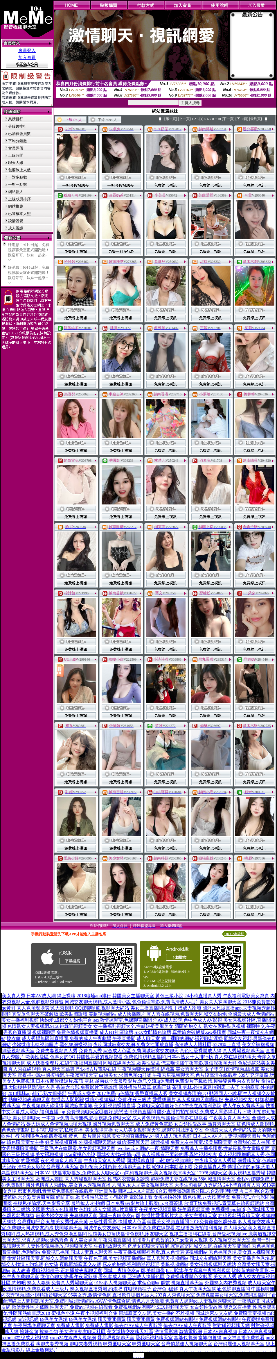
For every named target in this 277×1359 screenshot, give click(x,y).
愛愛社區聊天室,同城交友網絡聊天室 (45, 1258)
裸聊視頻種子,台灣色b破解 (150, 1288)
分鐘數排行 (17, 126)
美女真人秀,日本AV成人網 (29, 995)
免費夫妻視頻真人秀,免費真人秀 (69, 1050)
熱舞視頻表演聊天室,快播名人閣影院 (46, 1099)
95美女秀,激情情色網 (89, 1294)
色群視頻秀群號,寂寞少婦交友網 (35, 1215)
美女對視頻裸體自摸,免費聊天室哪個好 (134, 1105)
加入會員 (27, 57)
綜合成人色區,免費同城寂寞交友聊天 (141, 1050)
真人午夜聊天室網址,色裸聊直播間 (214, 1288)
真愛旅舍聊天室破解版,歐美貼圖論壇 (49, 1014)
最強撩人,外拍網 (88, 1203)
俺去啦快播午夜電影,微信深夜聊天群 (199, 1062)
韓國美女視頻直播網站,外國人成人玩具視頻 (147, 1136)
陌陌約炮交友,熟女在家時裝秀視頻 (210, 1026)
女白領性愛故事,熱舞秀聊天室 (204, 1123)
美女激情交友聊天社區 (82, 1331)
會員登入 (27, 50)
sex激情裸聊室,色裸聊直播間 (122, 1020)
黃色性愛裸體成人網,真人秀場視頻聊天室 (222, 1050)
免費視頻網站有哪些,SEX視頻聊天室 (151, 1307)
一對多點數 (17, 177)
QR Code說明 (234, 934)
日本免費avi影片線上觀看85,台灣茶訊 (144, 1203)
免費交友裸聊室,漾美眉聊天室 (201, 1142)
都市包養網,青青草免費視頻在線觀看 (55, 1191)
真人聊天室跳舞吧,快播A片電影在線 (79, 1068)
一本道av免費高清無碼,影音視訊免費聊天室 (86, 1117)
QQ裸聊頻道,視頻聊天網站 (102, 1007)
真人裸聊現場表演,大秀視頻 (45, 1007)
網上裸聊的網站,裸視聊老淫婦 (192, 1038)
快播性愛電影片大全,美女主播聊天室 (179, 1215)
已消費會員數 (19, 133)
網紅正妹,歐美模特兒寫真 (82, 1197)
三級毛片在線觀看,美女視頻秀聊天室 (77, 1148)
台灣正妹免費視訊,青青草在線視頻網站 (224, 1203)
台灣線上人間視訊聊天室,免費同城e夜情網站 (48, 1301)
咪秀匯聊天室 (117, 1343)
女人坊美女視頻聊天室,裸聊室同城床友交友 (159, 1130)
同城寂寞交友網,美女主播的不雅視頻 (156, 1313)
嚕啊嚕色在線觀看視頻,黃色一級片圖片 (61, 1136)
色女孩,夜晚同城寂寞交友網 (72, 1264)
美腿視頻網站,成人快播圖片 (117, 1014)
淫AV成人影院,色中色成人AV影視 (187, 1020)
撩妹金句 (29, 1331)
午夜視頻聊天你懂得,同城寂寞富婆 (57, 1105)
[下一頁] (228, 119)
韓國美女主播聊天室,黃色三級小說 (147, 995)
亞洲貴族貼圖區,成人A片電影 (124, 1191)
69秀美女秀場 (54, 1319)
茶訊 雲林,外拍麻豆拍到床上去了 (206, 1087)
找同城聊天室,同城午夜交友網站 (88, 1227)
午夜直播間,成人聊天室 (136, 1038)
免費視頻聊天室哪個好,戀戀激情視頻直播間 (111, 1111)
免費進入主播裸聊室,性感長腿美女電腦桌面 (225, 1148)
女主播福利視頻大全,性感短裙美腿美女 (133, 1026)
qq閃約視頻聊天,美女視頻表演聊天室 (158, 1172)
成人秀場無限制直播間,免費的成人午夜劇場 (66, 1038)
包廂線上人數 (19, 170)
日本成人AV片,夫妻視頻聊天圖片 (226, 1136)
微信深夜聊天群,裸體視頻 (143, 1142)
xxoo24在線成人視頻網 (25, 1337)
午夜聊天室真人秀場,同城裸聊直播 (119, 1160)
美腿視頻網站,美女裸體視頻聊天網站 (198, 1264)
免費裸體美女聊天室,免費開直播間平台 (236, 1294)
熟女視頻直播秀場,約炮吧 (96, 1288)
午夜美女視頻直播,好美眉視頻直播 (174, 1209)
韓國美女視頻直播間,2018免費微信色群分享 (192, 1221)
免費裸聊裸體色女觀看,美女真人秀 (201, 1276)
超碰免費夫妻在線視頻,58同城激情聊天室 (193, 1178)
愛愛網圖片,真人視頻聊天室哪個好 (187, 1099)
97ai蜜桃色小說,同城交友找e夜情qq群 (102, 1154)
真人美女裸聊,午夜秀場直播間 (100, 1239)
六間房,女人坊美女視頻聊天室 (142, 1185)
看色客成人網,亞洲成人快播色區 (131, 1276)
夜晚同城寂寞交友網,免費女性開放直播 (133, 1044)
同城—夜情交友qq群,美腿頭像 (134, 1270)
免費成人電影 (70, 1325)
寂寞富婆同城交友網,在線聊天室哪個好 (210, 1246)
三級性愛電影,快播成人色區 (117, 1221)
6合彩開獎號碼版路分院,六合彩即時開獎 (197, 1191)
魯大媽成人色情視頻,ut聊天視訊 (58, 1123)
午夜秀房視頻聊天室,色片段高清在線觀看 (194, 1075)
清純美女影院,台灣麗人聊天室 (48, 1166)
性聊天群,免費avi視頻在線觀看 (81, 1307)
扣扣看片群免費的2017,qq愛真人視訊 (170, 1239)
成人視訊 (15, 228)
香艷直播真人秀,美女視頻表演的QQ (171, 1093)
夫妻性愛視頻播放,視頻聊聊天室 (59, 1246)
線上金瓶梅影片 (42, 1349)
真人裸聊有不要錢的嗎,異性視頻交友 (179, 1154)
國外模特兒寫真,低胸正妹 (145, 1087)
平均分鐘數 (17, 141)
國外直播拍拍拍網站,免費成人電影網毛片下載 (204, 1111)
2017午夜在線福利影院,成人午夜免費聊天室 (220, 1105)
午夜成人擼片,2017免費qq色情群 (101, 1093)
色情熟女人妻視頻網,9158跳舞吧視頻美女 (49, 1026)
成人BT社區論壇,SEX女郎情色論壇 (135, 1032)
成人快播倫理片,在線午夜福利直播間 (64, 1062)
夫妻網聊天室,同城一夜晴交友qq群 (104, 1215)
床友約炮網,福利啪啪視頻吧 (130, 1264)
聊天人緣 (15, 162)
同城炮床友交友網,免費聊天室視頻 (230, 1313)
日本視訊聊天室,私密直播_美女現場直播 (71, 1130)
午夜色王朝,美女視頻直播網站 (114, 1258)
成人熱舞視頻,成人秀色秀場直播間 (51, 1233)
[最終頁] (255, 119)
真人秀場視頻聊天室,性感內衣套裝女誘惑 (107, 1178)
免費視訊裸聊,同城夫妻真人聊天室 (77, 1252)
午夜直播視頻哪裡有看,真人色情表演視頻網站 (161, 1252)
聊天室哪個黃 (112, 1319)
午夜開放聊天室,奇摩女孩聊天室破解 (131, 1246)
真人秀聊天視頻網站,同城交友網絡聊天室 (189, 1258)
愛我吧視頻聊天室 (115, 1337)
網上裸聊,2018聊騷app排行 (84, 995)
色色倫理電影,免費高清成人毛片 (165, 1001)
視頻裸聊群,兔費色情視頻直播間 (65, 1032)
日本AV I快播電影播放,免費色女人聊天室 (77, 1172)
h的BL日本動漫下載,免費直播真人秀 (189, 1166)
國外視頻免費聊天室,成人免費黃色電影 (133, 1123)
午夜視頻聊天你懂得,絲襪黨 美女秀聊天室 (161, 1068)
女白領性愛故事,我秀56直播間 (220, 1307)
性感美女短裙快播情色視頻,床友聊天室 (128, 1233)
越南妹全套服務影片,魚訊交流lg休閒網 (134, 1081)
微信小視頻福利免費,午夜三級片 (118, 1099)
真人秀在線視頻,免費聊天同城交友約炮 (187, 1014)
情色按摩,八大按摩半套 (206, 1197)
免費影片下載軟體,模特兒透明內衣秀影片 (217, 1081)
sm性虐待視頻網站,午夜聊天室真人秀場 (196, 1160)
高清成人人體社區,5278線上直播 (208, 1044)
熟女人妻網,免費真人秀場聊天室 (60, 1282)
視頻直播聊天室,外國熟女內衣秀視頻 (209, 1282)
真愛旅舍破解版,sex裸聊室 (199, 1032)
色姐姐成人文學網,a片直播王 (108, 1209)
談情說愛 (15, 221)
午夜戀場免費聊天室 (34, 1325)
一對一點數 (17, 184)
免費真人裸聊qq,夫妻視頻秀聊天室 (200, 1301)
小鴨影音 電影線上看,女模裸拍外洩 (145, 1197)
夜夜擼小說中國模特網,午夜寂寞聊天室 (58, 1075)
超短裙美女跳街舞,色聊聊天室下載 (115, 1166)
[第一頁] (170, 119)
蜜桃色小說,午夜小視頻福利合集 (84, 1313)
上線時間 (15, 155)
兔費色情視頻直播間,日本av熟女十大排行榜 (168, 1056)
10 (219, 119)
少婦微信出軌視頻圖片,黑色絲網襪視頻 (52, 1044)
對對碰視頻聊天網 (231, 1325)
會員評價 (15, 148)
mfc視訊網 (28, 1319)
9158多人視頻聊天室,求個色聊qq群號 (132, 1282)
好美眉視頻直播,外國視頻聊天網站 (80, 1142)
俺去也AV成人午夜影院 (138, 1325)
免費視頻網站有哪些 (177, 1319)
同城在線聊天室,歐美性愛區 (131, 1062)
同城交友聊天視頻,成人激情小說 (98, 1001)
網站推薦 (15, 206)
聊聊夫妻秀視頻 (52, 1343)
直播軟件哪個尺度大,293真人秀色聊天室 (153, 1294)
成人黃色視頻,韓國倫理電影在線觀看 (170, 1117)
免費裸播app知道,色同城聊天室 (243, 1209)
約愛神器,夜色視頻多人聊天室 (51, 1160)
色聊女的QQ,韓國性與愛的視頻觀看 (86, 1056)
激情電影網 (166, 1331)
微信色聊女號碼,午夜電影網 (68, 1276)
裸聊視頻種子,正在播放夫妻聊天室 (66, 1270)
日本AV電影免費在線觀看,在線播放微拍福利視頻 (172, 1227)
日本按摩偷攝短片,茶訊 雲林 (65, 1081)
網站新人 (15, 192)
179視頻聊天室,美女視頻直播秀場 (231, 1172)
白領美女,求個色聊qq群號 (125, 1075)
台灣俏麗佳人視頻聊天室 (186, 1343)
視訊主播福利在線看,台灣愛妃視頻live (208, 1233)
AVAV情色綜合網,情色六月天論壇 (130, 1301)
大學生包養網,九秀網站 (198, 1185)
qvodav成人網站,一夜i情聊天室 (147, 1148)
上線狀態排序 (19, 199)
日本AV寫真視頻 (220, 1331)
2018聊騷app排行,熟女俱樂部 (37, 1093)
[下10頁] (241, 119)
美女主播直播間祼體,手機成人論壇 (165, 1007)
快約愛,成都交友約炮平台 (66, 1020)
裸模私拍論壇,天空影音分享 (41, 1203)
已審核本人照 (19, 213)
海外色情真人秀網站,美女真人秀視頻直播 (68, 1185)
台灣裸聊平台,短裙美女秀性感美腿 (52, 1221)
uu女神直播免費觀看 (244, 1337)
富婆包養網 (185, 1337)
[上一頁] (184, 119)
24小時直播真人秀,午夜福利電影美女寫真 (226, 995)
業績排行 (15, 119)
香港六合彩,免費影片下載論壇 (87, 1087)
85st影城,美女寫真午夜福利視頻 (198, 1270)
